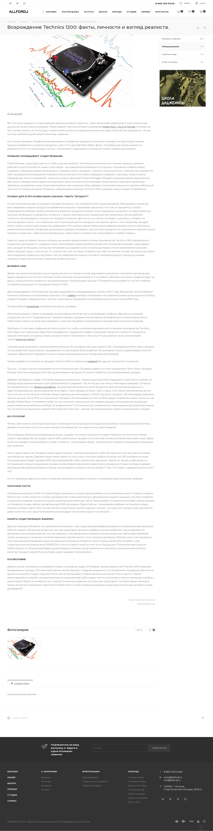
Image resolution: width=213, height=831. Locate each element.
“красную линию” (25, 339)
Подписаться (159, 748)
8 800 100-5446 (173, 772)
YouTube (185, 799)
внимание (33, 306)
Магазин (12, 771)
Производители (90, 777)
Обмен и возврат (136, 794)
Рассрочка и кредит (138, 798)
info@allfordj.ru (172, 780)
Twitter (170, 799)
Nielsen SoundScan (45, 387)
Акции (11, 777)
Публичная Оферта (92, 785)
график (71, 295)
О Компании (49, 771)
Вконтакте (163, 799)
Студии (12, 795)
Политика (46, 781)
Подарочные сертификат (95, 781)
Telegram (178, 799)
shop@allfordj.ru (173, 777)
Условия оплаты (136, 777)
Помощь (133, 771)
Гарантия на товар (137, 785)
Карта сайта (134, 802)
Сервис (12, 801)
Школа (11, 783)
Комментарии (20, 683)
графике (92, 361)
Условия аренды (136, 789)
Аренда (12, 789)
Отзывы (45, 789)
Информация (91, 771)
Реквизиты (46, 785)
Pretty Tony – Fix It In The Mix (119, 126)
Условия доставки (137, 781)
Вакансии (46, 777)
